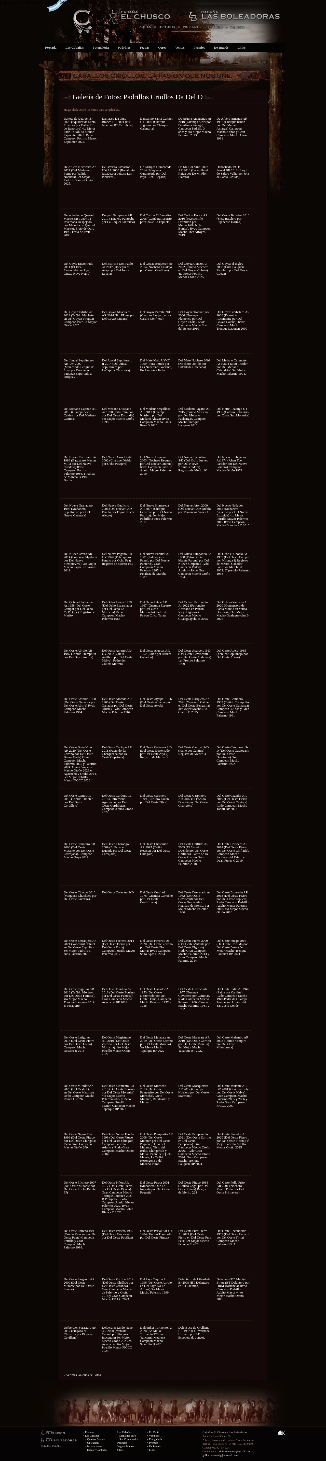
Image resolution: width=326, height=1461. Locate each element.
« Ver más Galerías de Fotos (82, 1375)
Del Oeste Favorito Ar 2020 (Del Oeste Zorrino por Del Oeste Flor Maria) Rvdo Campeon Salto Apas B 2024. (156, 947)
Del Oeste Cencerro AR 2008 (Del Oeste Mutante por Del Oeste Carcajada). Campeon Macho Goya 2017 (79, 850)
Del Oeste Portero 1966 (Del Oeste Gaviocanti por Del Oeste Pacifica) (117, 1234)
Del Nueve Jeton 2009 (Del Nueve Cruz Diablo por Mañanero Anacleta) (194, 508)
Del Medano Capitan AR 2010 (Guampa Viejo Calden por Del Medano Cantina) (80, 413)
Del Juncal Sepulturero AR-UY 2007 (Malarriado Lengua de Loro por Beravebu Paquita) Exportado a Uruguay (79, 368)
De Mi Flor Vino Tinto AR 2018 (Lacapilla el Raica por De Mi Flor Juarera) (193, 172)
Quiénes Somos (96, 1439)
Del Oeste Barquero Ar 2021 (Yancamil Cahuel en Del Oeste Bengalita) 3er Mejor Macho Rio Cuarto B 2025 (194, 705)
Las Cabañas (74, 47)
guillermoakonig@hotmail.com (220, 1455)
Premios (199, 47)
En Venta (154, 1432)
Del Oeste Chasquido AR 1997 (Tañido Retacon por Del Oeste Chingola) (155, 849)
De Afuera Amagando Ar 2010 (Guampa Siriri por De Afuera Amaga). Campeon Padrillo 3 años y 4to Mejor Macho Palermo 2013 (194, 127)
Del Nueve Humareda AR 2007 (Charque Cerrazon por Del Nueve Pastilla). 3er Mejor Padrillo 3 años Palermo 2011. (156, 513)
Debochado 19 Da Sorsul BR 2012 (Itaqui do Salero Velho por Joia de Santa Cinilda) (232, 172)
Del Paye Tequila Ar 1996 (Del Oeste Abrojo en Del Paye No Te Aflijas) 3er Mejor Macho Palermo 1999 (156, 1285)
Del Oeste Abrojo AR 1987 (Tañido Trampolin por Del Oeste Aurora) (80, 654)
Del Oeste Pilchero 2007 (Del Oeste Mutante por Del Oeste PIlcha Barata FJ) (80, 1187)
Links (241, 47)
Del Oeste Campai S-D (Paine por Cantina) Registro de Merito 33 (193, 750)
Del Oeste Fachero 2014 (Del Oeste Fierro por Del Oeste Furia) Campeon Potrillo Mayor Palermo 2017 (118, 947)
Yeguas (144, 47)
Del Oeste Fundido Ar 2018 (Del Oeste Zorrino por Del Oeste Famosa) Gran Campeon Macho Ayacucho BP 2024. (118, 995)
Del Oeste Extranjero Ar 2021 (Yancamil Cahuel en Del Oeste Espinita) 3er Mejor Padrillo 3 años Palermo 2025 (80, 947)
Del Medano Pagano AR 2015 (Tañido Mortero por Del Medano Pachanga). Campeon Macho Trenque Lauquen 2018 (194, 417)
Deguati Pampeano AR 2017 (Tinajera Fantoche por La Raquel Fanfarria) (118, 218)
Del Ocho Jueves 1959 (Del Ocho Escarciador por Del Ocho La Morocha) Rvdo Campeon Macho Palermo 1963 (117, 610)
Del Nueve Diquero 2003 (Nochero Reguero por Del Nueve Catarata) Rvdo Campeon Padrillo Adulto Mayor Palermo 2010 (156, 465)
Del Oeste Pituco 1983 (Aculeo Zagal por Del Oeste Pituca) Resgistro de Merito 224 (193, 1187)
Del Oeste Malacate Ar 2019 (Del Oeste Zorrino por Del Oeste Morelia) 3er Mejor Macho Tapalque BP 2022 (156, 1043)
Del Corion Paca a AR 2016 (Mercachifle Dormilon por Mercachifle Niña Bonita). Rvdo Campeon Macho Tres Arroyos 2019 (194, 225)
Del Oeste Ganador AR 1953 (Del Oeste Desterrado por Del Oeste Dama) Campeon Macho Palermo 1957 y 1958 (155, 997)
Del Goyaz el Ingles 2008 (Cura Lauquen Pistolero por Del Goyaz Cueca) (232, 268)
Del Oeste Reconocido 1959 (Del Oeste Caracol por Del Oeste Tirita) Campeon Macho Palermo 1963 (232, 1237)
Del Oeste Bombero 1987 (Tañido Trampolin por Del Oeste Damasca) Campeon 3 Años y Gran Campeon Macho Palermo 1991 (232, 707)
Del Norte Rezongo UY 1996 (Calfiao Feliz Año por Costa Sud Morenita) (232, 412)
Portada (51, 47)
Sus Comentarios (128, 1439)
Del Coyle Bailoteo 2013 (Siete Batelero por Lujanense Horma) (233, 218)
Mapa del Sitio (127, 1435)
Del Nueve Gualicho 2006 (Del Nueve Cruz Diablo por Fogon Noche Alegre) (118, 510)
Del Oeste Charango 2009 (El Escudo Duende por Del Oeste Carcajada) (116, 849)
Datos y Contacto (96, 1449)
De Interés (221, 47)
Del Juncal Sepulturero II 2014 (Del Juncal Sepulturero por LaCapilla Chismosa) (117, 365)
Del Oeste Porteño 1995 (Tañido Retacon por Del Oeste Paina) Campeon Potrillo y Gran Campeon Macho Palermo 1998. (80, 1239)
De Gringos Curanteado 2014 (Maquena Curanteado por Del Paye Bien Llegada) (155, 172)
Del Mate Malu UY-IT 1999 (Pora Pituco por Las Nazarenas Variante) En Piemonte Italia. (156, 365)
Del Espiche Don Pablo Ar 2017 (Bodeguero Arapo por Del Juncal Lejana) (117, 268)
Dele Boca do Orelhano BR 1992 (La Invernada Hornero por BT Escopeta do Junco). (194, 1332)
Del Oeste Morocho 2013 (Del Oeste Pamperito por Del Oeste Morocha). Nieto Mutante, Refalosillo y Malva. (156, 1094)
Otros (162, 47)
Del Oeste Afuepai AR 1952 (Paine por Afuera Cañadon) (155, 654)
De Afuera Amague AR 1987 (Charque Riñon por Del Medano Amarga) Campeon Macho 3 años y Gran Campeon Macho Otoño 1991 (232, 128)
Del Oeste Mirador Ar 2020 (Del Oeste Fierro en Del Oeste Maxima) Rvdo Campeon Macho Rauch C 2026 (79, 1092)
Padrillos (124, 47)
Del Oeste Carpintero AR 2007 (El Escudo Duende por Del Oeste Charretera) (193, 800)
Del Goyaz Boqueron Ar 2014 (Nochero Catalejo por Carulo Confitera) (156, 267)
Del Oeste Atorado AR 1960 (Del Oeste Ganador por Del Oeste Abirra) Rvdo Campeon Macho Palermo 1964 (117, 705)
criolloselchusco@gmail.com (234, 1451)
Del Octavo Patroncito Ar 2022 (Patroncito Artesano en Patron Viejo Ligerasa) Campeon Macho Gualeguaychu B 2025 (193, 610)
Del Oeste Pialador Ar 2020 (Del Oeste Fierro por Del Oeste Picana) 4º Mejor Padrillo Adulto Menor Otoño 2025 (232, 1140)
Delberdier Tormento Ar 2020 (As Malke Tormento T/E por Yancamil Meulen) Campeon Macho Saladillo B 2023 (156, 1336)
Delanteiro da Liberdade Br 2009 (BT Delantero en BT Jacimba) (194, 1282)
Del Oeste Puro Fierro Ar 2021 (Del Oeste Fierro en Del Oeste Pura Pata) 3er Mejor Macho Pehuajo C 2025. (194, 1237)
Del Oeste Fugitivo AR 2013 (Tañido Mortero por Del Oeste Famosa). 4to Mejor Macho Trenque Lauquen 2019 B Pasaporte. (79, 997)
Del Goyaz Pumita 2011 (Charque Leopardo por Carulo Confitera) (156, 315)
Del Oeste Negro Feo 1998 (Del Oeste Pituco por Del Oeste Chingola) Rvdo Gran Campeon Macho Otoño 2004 (80, 1140)
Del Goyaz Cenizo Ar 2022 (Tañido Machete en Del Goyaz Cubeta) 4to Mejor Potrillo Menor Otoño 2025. (193, 270)
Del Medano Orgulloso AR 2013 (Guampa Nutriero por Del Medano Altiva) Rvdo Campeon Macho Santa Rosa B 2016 (155, 417)
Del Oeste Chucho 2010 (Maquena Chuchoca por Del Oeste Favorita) (80, 895)
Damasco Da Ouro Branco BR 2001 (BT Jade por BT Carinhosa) (117, 122)
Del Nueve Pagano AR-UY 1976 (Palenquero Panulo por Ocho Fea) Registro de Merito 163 (117, 559)
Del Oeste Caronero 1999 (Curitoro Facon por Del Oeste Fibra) (154, 799)
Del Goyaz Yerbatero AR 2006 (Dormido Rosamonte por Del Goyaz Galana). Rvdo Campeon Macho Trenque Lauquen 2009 (233, 320)
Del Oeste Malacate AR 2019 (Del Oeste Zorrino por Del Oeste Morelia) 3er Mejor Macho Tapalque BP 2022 (194, 1043)
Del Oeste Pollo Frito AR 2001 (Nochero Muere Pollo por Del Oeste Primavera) (230, 1187)
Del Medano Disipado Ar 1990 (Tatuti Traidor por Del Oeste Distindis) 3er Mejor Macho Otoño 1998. (118, 415)
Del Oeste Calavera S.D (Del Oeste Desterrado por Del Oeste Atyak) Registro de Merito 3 (156, 752)
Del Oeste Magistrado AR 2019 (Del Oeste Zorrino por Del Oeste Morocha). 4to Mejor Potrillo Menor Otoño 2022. (116, 1045)
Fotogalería (101, 47)
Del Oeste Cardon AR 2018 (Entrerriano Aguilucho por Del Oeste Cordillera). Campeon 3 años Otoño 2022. (117, 804)
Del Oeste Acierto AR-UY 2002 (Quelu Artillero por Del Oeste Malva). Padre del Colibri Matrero (117, 657)
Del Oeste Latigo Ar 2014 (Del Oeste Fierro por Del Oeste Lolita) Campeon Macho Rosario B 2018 (79, 1043)
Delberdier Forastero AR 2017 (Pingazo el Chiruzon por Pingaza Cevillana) (80, 1332)
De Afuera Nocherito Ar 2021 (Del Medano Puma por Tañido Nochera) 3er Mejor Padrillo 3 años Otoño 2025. (80, 175)
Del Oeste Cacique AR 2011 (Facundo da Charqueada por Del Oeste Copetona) (117, 752)
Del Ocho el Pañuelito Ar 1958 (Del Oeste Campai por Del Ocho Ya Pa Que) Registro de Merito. (79, 608)
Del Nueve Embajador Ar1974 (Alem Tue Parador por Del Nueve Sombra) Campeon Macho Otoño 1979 (231, 463)
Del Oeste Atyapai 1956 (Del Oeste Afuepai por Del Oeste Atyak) (156, 702)
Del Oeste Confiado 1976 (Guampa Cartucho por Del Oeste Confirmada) (156, 897)
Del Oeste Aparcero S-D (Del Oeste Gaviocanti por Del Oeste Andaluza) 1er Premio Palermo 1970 (194, 657)
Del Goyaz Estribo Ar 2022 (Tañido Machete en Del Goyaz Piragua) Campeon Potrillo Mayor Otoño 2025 (80, 318)
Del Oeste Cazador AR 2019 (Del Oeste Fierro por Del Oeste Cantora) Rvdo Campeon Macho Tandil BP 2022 (231, 802)
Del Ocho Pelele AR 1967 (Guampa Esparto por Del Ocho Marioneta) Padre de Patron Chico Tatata (155, 608)
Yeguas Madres (125, 1446)
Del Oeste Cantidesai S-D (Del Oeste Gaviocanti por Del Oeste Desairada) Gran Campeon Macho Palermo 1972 (232, 755)
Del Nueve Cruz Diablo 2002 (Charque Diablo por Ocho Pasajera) (117, 460)
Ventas (180, 47)
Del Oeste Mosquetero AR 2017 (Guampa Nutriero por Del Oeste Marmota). (193, 1091)
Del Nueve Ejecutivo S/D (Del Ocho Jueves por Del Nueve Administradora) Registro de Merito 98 (193, 463)
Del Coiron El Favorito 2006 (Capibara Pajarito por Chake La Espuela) (156, 218)
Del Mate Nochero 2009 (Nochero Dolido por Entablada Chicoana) (194, 363)
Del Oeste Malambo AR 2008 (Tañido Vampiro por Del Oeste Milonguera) (232, 1042)
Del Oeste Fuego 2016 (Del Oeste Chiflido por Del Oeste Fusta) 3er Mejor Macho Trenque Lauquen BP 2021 (232, 947)
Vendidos (154, 1435)
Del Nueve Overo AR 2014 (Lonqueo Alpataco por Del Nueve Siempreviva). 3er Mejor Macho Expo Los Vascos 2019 (80, 562)
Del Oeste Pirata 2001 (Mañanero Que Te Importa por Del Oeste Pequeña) (155, 1187)
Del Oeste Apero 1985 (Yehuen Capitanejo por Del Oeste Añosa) (232, 654)
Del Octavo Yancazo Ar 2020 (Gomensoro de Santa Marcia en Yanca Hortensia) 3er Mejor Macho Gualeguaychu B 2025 (232, 610)
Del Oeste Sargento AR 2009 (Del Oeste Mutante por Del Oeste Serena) (79, 1284)
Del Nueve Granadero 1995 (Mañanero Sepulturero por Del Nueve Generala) (78, 510)
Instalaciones (94, 1446)
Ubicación (93, 1442)
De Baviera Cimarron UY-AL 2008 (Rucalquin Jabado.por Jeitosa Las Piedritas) (118, 172)
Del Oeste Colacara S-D (118, 892)
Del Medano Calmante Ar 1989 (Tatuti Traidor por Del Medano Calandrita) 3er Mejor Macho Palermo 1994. (232, 366)
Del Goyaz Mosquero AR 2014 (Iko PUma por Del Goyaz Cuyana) (118, 315)
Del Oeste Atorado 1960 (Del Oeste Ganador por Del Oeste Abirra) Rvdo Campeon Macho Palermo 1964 (80, 705)
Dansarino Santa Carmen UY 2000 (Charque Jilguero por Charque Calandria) (156, 123)
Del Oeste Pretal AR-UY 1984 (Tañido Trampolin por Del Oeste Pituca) (156, 1234)
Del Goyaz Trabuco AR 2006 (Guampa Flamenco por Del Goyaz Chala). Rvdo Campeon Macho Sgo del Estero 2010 (193, 320)
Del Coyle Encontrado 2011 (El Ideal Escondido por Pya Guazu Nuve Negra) (78, 268)
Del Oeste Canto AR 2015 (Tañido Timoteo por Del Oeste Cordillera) (78, 800)
